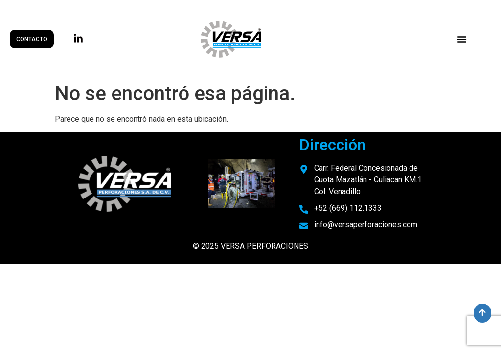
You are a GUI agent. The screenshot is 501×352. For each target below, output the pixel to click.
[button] (462, 39)
